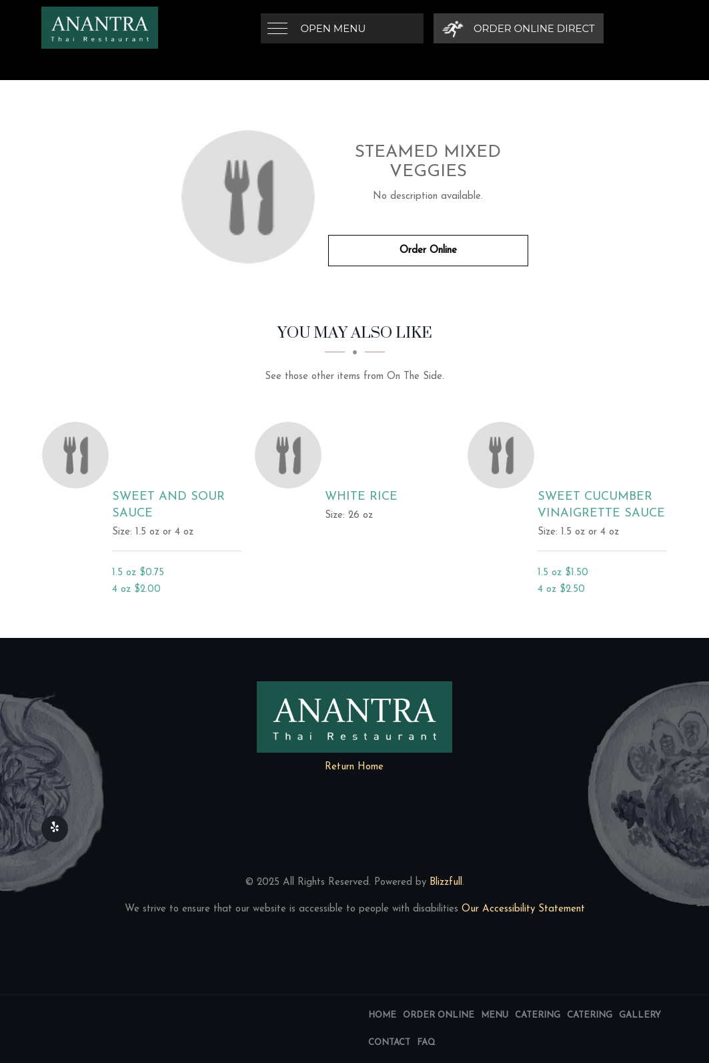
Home (382, 1015)
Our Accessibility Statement (521, 909)
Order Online (428, 251)
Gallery (640, 1015)
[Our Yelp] (54, 828)
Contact (389, 1042)
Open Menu (333, 28)
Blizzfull (446, 882)
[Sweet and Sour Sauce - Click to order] (78, 455)
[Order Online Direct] (519, 28)
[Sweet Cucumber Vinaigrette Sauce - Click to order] (504, 455)
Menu (494, 1015)
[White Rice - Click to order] (291, 455)
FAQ (426, 1042)
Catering (537, 1015)
